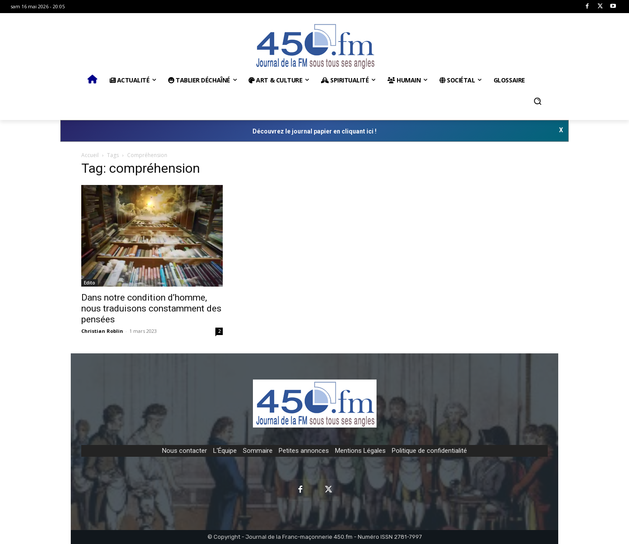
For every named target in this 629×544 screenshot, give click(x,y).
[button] (537, 101)
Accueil (90, 155)
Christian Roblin (102, 331)
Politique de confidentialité (429, 451)
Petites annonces (304, 451)
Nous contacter (184, 451)
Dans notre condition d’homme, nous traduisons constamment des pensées (151, 308)
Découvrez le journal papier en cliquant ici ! (314, 131)
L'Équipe (225, 451)
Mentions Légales (360, 451)
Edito (89, 283)
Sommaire (258, 451)
